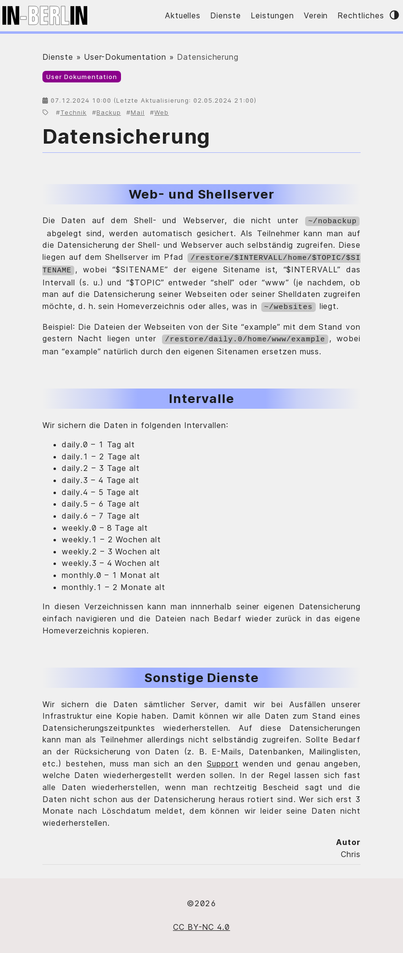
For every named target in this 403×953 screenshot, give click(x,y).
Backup (108, 112)
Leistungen (272, 15)
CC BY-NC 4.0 (201, 922)
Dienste (225, 15)
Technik (73, 112)
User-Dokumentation (125, 57)
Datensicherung (126, 136)
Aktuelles (183, 15)
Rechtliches (360, 15)
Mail (138, 112)
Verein (316, 15)
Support (223, 759)
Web (161, 112)
